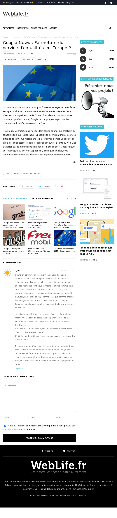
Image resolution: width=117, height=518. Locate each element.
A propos (51, 3)
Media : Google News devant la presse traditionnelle (37, 225)
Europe (16, 173)
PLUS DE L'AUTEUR (42, 199)
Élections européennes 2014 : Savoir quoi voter (64, 250)
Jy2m (18, 270)
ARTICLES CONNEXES (15, 199)
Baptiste (10, 54)
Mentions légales (66, 3)
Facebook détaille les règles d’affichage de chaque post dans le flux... (96, 250)
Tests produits (39, 28)
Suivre (111, 59)
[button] (110, 27)
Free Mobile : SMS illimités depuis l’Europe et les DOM (39, 251)
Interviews (22, 28)
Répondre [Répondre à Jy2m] (19, 369)
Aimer (111, 51)
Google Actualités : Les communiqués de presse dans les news (13, 225)
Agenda (53, 28)
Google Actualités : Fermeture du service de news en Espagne (65, 225)
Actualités (8, 28)
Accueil (6, 37)
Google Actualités (31, 173)
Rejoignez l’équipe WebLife (18, 3)
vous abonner (10, 429)
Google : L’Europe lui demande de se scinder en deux (13, 251)
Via (74, 162)
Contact (40, 3)
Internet (16, 37)
